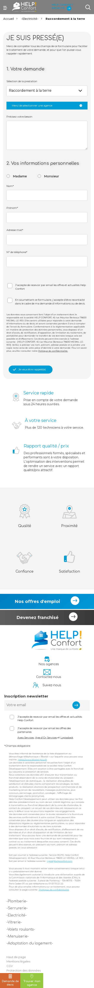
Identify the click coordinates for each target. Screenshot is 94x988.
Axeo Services (26, 737)
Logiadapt (67, 737)
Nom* (10, 186)
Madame (20, 176)
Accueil (8, 18)
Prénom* (12, 207)
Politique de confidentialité (54, 889)
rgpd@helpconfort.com (59, 861)
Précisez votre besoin (19, 116)
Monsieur (51, 176)
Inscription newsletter (26, 696)
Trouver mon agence (31, 980)
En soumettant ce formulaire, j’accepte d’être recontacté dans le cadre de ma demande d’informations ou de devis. (50, 301)
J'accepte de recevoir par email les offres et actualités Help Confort (50, 718)
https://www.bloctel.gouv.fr (32, 759)
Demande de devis (10, 980)
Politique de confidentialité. (53, 350)
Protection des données (23, 970)
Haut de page (16, 957)
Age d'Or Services (46, 737)
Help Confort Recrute (62, 7)
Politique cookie (18, 975)
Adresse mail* (14, 230)
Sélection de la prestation (21, 81)
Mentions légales (18, 961)
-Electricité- (29, 18)
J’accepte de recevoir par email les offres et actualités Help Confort (50, 286)
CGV (9, 966)
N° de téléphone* (16, 252)
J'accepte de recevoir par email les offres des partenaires (44, 730)
